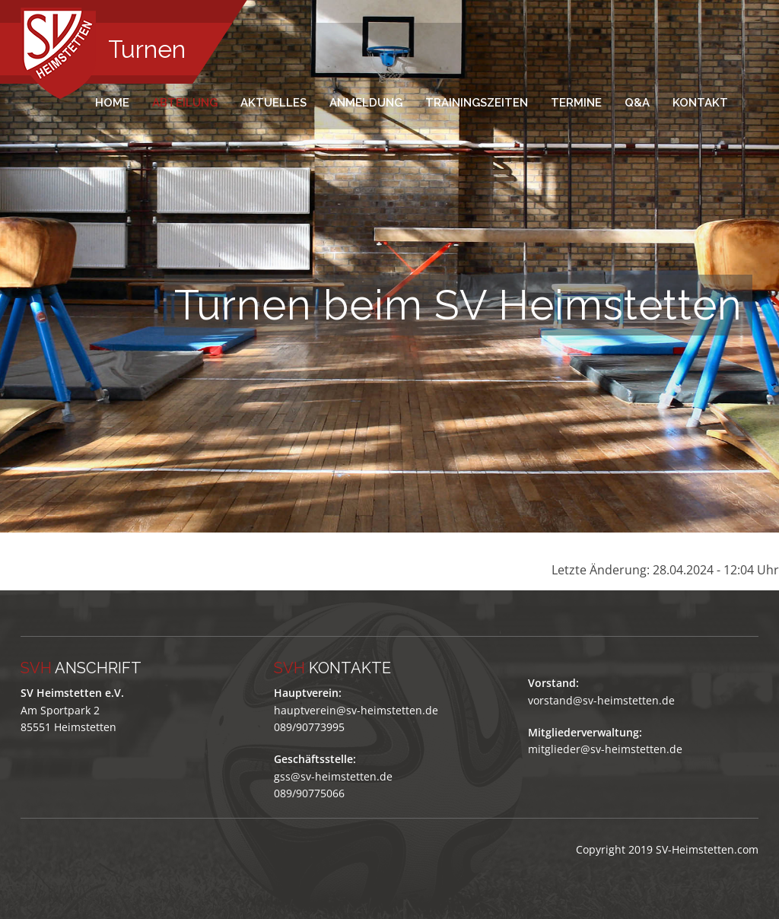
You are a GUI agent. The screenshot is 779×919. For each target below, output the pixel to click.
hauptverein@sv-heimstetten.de (356, 710)
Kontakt (700, 103)
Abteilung (185, 103)
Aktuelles (273, 103)
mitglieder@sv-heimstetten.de (605, 749)
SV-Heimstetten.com (707, 849)
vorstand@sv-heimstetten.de (601, 700)
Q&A (637, 103)
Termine (576, 103)
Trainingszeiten (476, 103)
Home (112, 103)
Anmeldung (365, 103)
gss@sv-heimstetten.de (333, 776)
